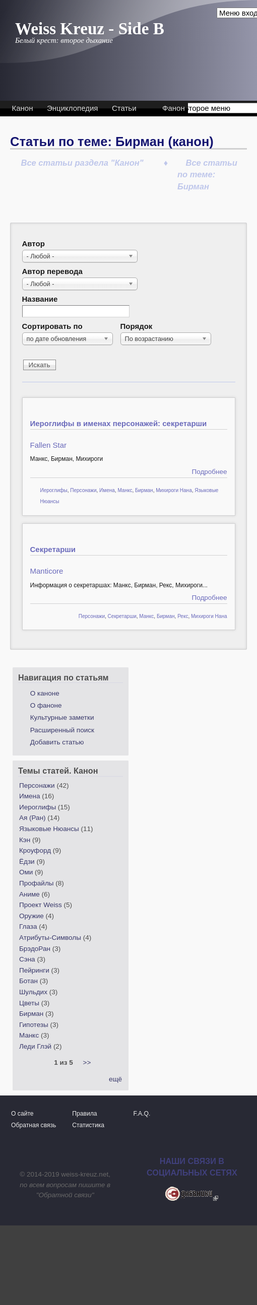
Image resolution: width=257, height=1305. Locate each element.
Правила (84, 1113)
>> (87, 1062)
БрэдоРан (34, 948)
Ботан (28, 981)
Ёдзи (27, 861)
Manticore (46, 571)
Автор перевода (52, 271)
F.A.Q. (142, 1113)
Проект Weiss (40, 905)
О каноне (44, 693)
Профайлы (36, 883)
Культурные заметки (62, 717)
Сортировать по (52, 326)
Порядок (136, 326)
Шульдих (33, 992)
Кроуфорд (35, 850)
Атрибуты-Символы (50, 937)
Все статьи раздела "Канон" (82, 162)
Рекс (182, 616)
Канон (22, 108)
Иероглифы (54, 490)
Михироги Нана (174, 490)
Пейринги (34, 970)
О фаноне (46, 705)
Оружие (31, 916)
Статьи (124, 108)
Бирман (144, 490)
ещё (115, 1079)
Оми (26, 872)
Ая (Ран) (32, 817)
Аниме (29, 894)
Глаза (28, 926)
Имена (107, 490)
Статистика (88, 1125)
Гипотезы (33, 1024)
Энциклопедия (72, 108)
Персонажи (83, 490)
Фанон (173, 108)
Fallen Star (48, 445)
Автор (33, 243)
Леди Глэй (35, 1046)
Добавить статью (57, 742)
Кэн (24, 840)
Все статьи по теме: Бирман (207, 174)
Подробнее (209, 471)
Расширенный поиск (62, 730)
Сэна (27, 959)
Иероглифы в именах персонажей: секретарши (118, 423)
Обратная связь (33, 1125)
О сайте (22, 1113)
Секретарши (53, 549)
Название (40, 299)
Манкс (124, 490)
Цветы (29, 1003)
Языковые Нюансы (49, 829)
